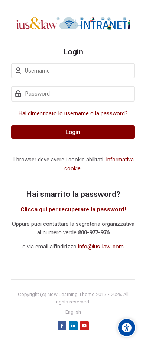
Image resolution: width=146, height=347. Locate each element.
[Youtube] (84, 325)
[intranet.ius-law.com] (73, 23)
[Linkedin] (73, 325)
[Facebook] (62, 325)
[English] (73, 312)
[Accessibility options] (126, 327)
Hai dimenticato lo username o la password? (73, 113)
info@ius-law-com (101, 246)
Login (73, 132)
